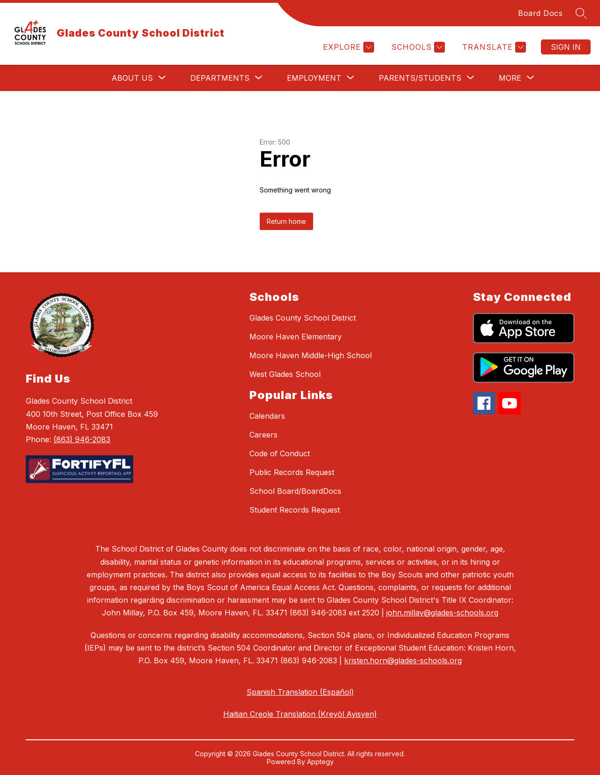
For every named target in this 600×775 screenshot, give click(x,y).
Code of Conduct (279, 453)
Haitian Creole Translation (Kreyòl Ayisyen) (300, 714)
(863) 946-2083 (81, 439)
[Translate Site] (493, 47)
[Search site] (581, 13)
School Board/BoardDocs (295, 491)
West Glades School (285, 374)
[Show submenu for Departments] (219, 78)
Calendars (267, 416)
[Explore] (347, 47)
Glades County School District (302, 317)
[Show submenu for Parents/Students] (420, 78)
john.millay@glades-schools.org (442, 612)
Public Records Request (291, 472)
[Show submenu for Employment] (314, 78)
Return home (286, 221)
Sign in (566, 47)
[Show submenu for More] (510, 78)
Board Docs (540, 13)
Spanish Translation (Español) (300, 692)
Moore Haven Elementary (295, 336)
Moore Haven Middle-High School (310, 355)
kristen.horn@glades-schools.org (403, 660)
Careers (263, 434)
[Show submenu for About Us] (132, 78)
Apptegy (320, 762)
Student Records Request (294, 509)
